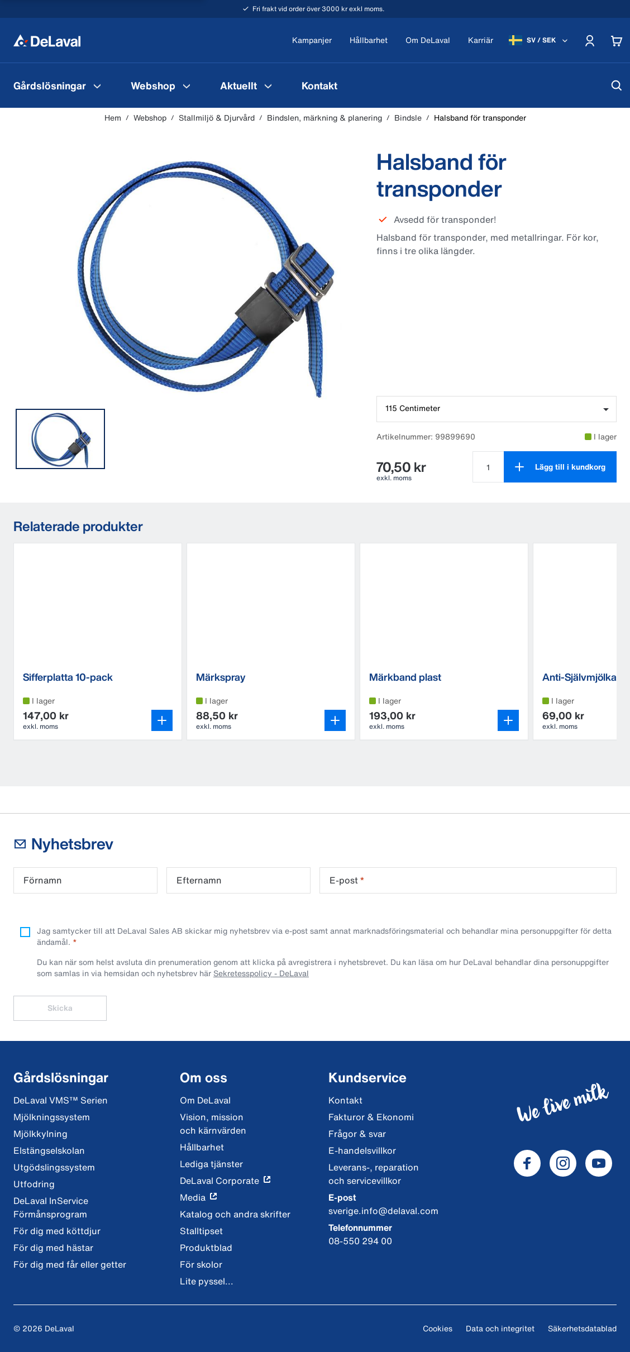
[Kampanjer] (312, 40)
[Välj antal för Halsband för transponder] (488, 466)
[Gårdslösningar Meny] (97, 85)
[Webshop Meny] (186, 85)
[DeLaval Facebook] (527, 1163)
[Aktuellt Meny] (268, 85)
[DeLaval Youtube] (599, 1163)
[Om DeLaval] (428, 40)
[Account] (589, 40)
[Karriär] (480, 40)
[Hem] (47, 40)
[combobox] (496, 409)
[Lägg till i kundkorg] (560, 466)
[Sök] (616, 85)
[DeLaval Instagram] (563, 1163)
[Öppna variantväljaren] (162, 720)
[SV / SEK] (539, 40)
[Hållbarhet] (369, 40)
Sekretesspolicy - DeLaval (261, 973)
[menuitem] (58, 85)
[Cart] (616, 40)
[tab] (60, 439)
